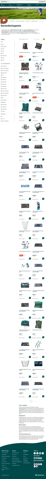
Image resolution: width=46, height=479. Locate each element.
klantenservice (21, 422)
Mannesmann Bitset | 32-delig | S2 (38, 112)
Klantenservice (14, 454)
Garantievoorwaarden (15, 459)
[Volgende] (34, 401)
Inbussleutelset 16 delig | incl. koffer (24, 52)
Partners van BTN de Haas (5, 470)
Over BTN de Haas (5, 452)
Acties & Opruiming (29, 5)
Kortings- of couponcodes (25, 460)
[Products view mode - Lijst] (42, 39)
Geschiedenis (4, 454)
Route (24, 456)
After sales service (15, 458)
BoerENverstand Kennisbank (19, 5)
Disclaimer (3, 459)
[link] (29, 401)
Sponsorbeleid (4, 461)
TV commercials (4, 467)
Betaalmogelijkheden (26, 462)
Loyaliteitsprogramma (16, 465)
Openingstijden (25, 454)
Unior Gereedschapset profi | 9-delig (24, 251)
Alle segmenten (4, 5)
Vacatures (37, 4)
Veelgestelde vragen (15, 452)
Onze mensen (25, 458)
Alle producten (11, 5)
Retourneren (14, 456)
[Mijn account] (41, 1)
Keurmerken (14, 463)
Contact (43, 4)
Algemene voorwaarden (6, 456)
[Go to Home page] (4, 1)
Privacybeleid (4, 458)
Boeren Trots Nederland (6, 463)
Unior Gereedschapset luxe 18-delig (38, 72)
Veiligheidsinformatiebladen (16, 461)
